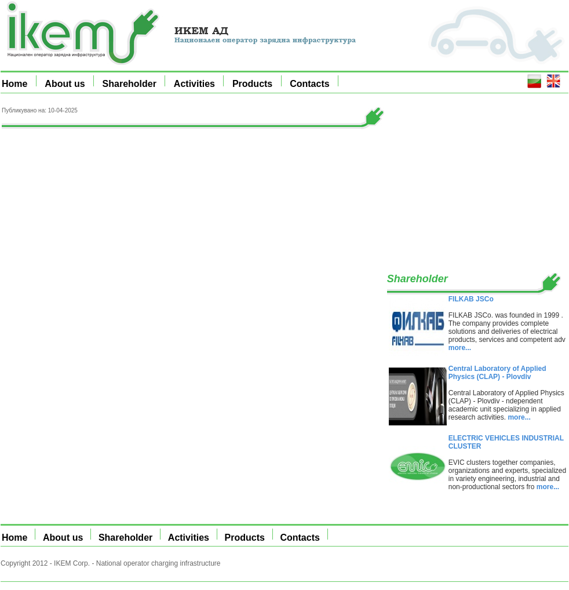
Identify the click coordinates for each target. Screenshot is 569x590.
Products (252, 84)
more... (459, 348)
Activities (194, 84)
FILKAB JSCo (471, 299)
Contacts (309, 84)
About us (65, 84)
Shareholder (129, 84)
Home (14, 84)
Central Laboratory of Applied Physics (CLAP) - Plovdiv (497, 373)
